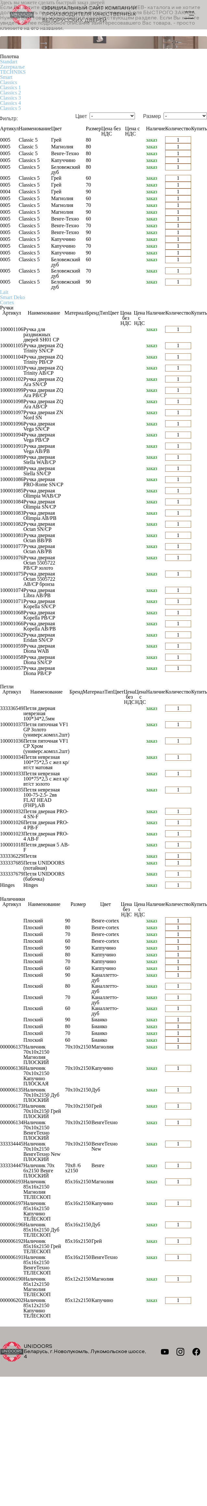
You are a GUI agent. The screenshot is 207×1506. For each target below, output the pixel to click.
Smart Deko (12, 297)
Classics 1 (10, 87)
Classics (8, 82)
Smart (6, 77)
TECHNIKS (13, 72)
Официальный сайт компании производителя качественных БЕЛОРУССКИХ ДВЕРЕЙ (73, 14)
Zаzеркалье (12, 67)
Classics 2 (10, 92)
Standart (8, 61)
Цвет (81, 116)
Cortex (7, 302)
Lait (4, 292)
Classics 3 (10, 98)
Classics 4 (10, 103)
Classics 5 (10, 108)
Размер (152, 116)
